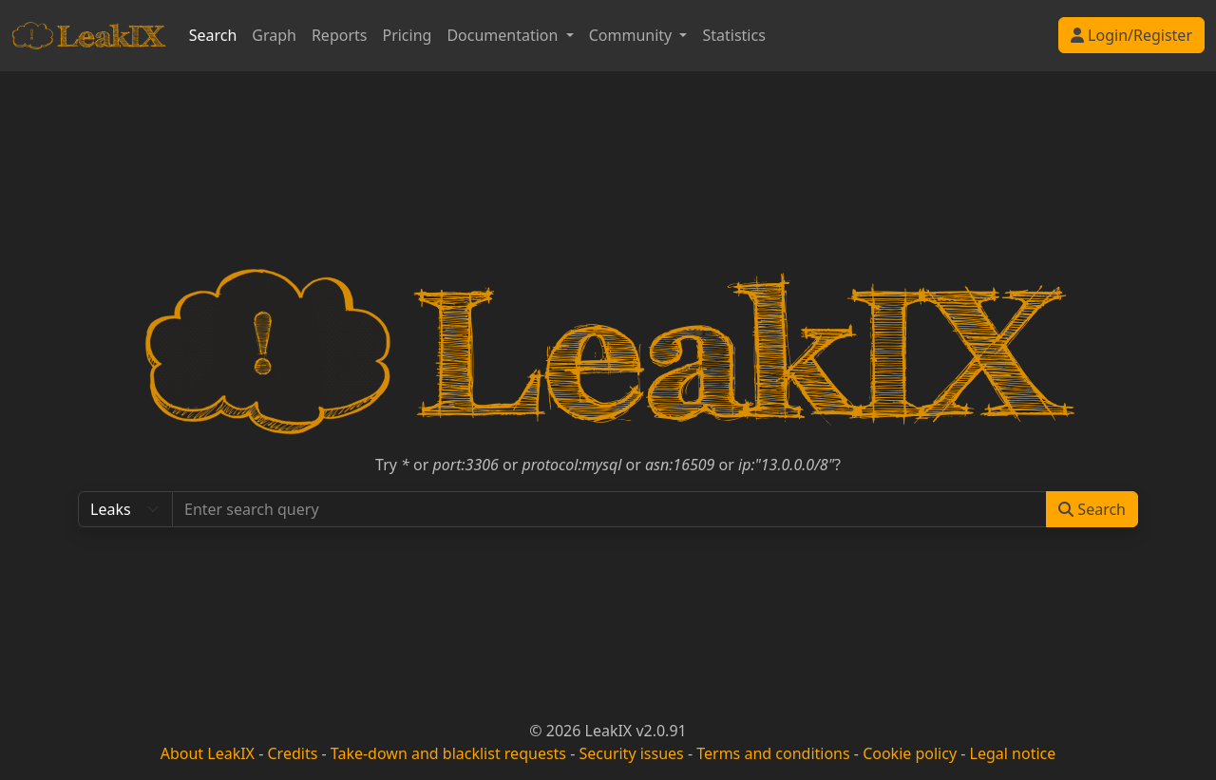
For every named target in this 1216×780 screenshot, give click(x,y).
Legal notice (1013, 753)
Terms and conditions (772, 753)
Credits (292, 753)
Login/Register (1131, 35)
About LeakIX (208, 753)
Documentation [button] (503, 35)
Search (213, 35)
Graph (274, 35)
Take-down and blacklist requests (448, 753)
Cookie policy (910, 753)
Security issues (632, 753)
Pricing (406, 35)
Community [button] (632, 35)
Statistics (733, 35)
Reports (340, 35)
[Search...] (609, 509)
